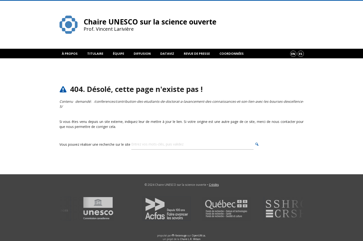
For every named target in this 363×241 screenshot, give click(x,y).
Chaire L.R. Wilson (190, 239)
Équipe (118, 53)
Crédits (214, 185)
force (181, 235)
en (293, 54)
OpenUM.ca (198, 235)
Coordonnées (231, 53)
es (300, 54)
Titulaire (95, 53)
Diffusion (142, 53)
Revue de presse (197, 53)
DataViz (167, 53)
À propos (70, 53)
